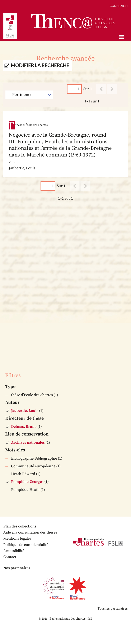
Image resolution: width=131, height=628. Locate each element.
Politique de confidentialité (25, 544)
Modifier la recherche (40, 65)
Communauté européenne (33, 466)
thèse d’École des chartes (32, 395)
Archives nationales (28, 442)
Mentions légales (17, 538)
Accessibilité (13, 550)
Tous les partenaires (113, 608)
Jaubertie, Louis (24, 410)
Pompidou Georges (27, 481)
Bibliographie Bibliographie (34, 458)
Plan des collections (19, 526)
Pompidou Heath (25, 489)
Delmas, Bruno (24, 426)
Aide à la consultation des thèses (30, 532)
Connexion (119, 6)
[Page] (74, 89)
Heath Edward (23, 474)
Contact (9, 556)
